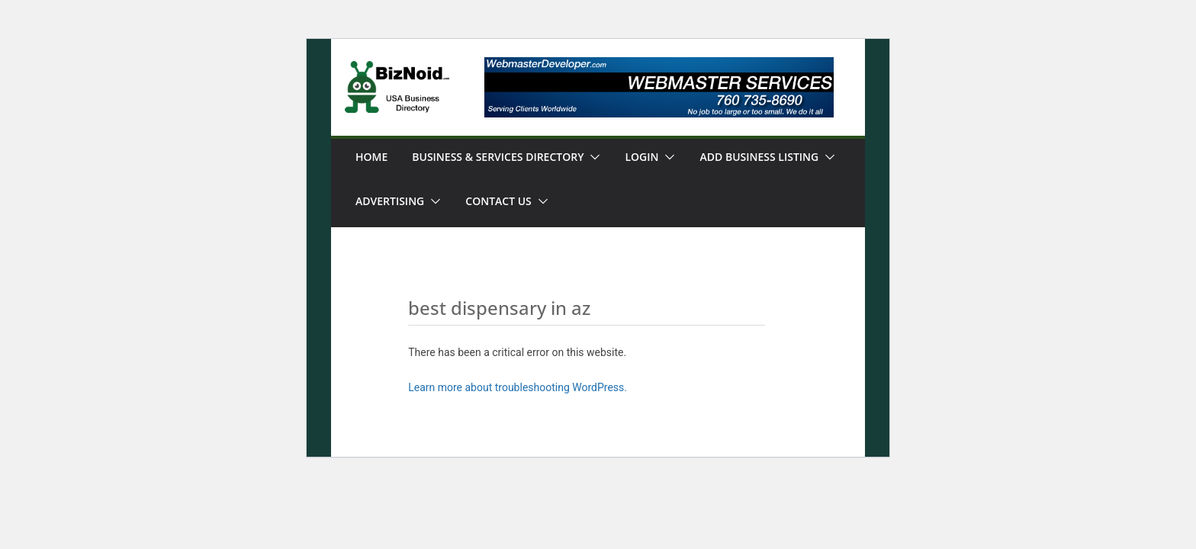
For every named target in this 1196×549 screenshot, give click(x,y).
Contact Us (498, 201)
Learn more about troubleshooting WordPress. (517, 387)
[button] (592, 157)
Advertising (389, 201)
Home (371, 156)
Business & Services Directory (498, 156)
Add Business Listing (758, 156)
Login (641, 156)
